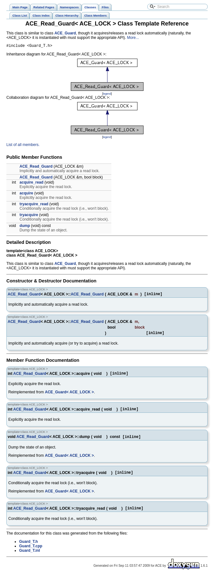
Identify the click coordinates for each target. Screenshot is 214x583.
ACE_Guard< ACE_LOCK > (69, 396)
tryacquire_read (33, 205)
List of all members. (23, 145)
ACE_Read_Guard (35, 167)
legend (107, 94)
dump (24, 226)
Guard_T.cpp (30, 553)
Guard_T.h (28, 549)
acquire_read (31, 183)
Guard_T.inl (29, 558)
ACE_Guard (65, 33)
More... (133, 37)
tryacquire (28, 216)
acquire (26, 194)
